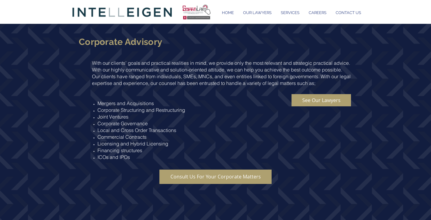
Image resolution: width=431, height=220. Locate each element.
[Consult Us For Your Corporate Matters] (215, 177)
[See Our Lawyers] (321, 100)
